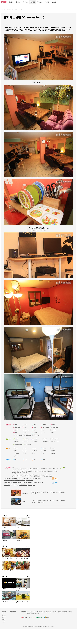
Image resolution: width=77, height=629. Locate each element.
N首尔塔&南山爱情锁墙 (9, 480)
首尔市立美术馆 (22, 478)
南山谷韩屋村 (38, 478)
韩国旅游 (39, 612)
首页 (2, 9)
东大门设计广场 (29, 480)
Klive (12, 485)
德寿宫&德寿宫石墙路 (20, 480)
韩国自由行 (27, 612)
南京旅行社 (28, 614)
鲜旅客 (65, 612)
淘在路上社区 (33, 612)
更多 (28, 516)
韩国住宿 (52, 612)
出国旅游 (43, 612)
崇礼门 (27, 478)
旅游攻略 (70, 612)
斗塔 (34, 485)
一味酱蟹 (15, 482)
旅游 (63, 612)
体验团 (47, 2)
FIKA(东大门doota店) (22, 482)
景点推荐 (18, 2)
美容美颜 (25, 2)
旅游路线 (37, 614)
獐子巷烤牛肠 (40, 482)
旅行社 (56, 612)
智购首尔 (39, 2)
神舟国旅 (33, 614)
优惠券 (54, 2)
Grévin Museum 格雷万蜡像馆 (11, 478)
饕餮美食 (11, 2)
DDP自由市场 (7, 485)
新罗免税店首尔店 (23, 485)
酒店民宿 (32, 2)
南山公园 (32, 478)
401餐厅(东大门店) (8, 482)
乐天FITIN (30, 485)
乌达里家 (35, 482)
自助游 (59, 612)
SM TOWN (16, 485)
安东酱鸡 (30, 482)
